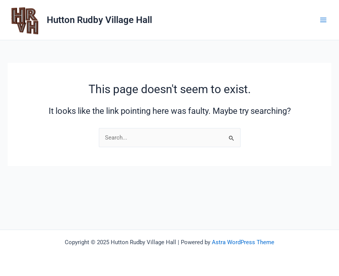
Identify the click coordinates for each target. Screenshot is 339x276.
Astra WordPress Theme (243, 242)
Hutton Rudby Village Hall (99, 20)
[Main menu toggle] (323, 20)
